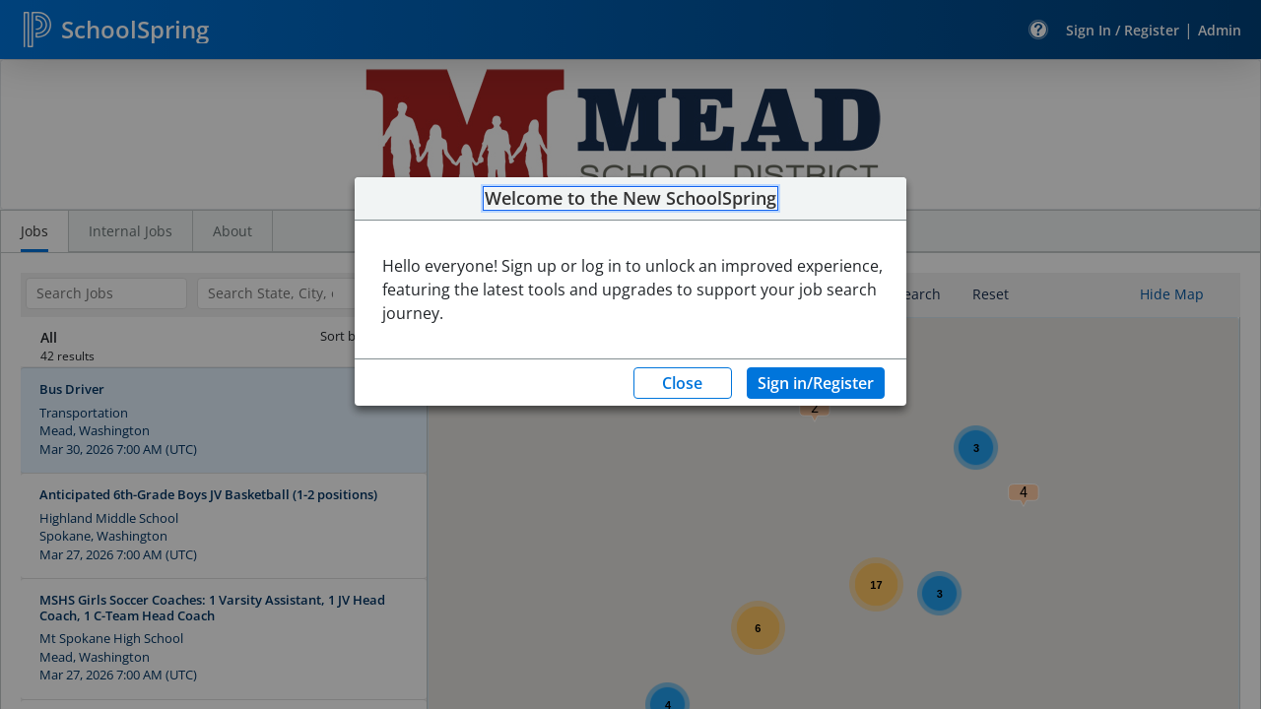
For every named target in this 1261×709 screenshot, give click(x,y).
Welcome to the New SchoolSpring (630, 199)
